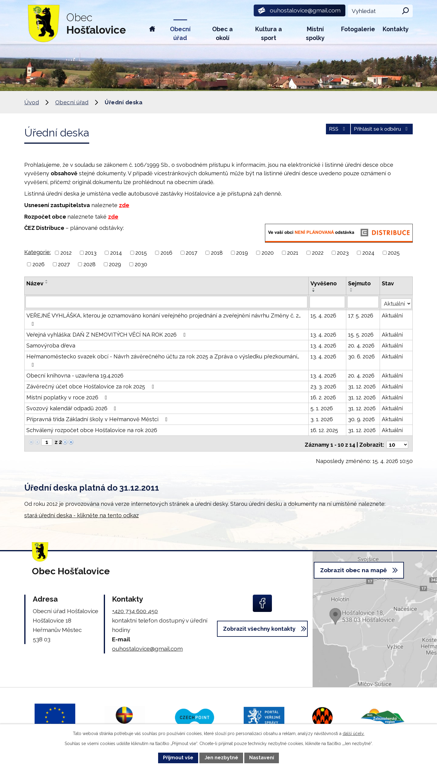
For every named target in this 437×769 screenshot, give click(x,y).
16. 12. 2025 (325, 428)
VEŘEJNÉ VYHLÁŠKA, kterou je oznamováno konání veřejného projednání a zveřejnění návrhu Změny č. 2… (163, 318)
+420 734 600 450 (135, 607)
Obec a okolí (222, 34)
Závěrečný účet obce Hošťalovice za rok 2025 (91, 385)
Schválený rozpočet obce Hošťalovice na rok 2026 (91, 428)
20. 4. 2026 (361, 344)
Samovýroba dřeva (50, 344)
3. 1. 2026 (322, 418)
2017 (191, 253)
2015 (141, 253)
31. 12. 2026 (362, 385)
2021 (292, 253)
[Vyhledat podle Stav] (396, 301)
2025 (394, 253)
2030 (141, 264)
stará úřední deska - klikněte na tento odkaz (81, 511)
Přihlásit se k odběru (377, 132)
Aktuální (392, 314)
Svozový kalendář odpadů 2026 (72, 407)
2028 (89, 264)
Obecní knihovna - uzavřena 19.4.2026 (75, 374)
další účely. (353, 733)
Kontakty (396, 29)
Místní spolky (315, 34)
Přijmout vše (178, 758)
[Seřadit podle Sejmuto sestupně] (351, 291)
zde (124, 205)
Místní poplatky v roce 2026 (68, 396)
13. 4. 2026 (324, 333)
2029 (115, 264)
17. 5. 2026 (361, 314)
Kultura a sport (268, 34)
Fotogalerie (358, 29)
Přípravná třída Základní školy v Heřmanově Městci (98, 418)
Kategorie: (37, 252)
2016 (166, 253)
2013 (91, 253)
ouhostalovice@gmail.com (147, 644)
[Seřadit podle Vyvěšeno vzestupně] (314, 288)
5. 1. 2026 (322, 407)
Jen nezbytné (221, 758)
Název (34, 283)
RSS (326, 132)
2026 (38, 264)
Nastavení (261, 758)
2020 (268, 253)
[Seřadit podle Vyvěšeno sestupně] (314, 291)
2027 (64, 264)
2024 (368, 253)
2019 (242, 253)
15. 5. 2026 (361, 333)
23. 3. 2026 (324, 385)
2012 (66, 253)
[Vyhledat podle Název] (166, 301)
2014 (116, 253)
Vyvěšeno (324, 283)
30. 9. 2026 (361, 418)
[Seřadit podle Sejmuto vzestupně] (351, 288)
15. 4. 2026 (324, 314)
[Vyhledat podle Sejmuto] (363, 301)
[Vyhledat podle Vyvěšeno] (328, 301)
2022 (318, 253)
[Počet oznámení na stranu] (397, 441)
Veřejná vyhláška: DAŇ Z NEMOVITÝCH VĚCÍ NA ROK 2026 (107, 333)
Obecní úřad (180, 34)
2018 (217, 253)
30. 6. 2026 (361, 355)
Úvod (152, 32)
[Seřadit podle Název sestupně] (46, 283)
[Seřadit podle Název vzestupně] (46, 280)
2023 (343, 253)
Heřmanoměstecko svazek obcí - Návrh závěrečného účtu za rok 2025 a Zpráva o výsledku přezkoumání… (162, 359)
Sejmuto (359, 283)
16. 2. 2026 (324, 396)
